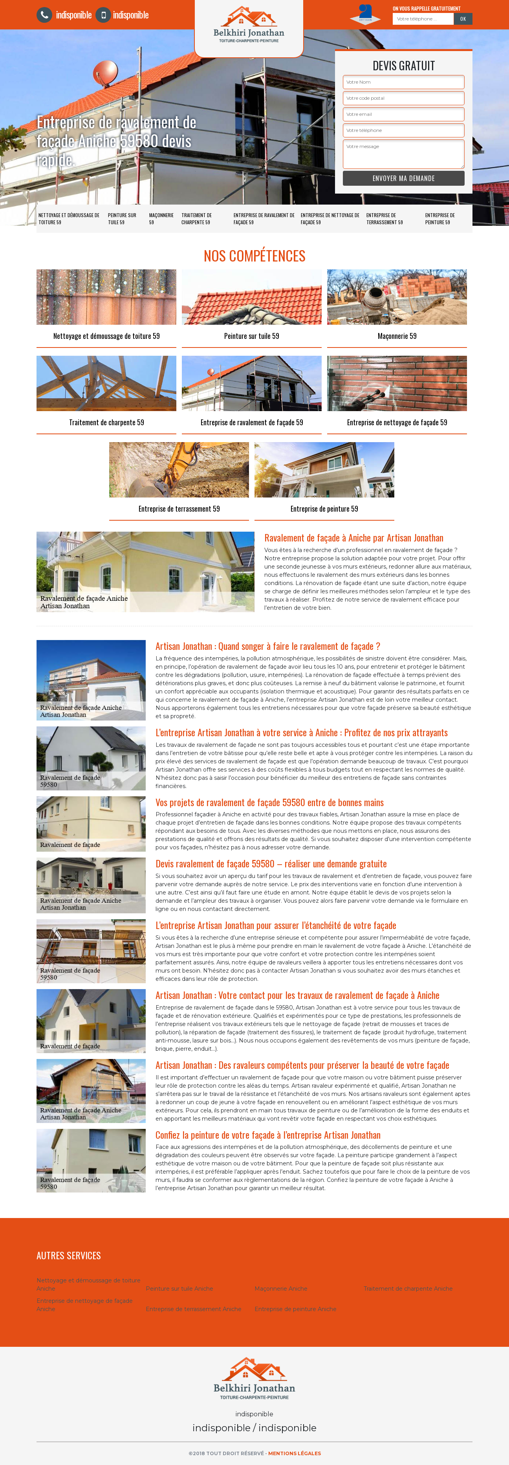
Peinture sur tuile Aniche (179, 1288)
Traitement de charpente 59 (196, 218)
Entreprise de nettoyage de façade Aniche (85, 1305)
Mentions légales (294, 1453)
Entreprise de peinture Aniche (296, 1309)
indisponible (64, 14)
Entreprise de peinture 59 (440, 218)
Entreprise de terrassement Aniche (194, 1309)
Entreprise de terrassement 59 (384, 218)
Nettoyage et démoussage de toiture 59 (68, 218)
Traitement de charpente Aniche (408, 1288)
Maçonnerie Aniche (281, 1288)
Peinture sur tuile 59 (122, 218)
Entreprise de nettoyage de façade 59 (330, 218)
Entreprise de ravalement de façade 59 (264, 218)
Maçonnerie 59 (161, 218)
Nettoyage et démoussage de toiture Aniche (89, 1284)
